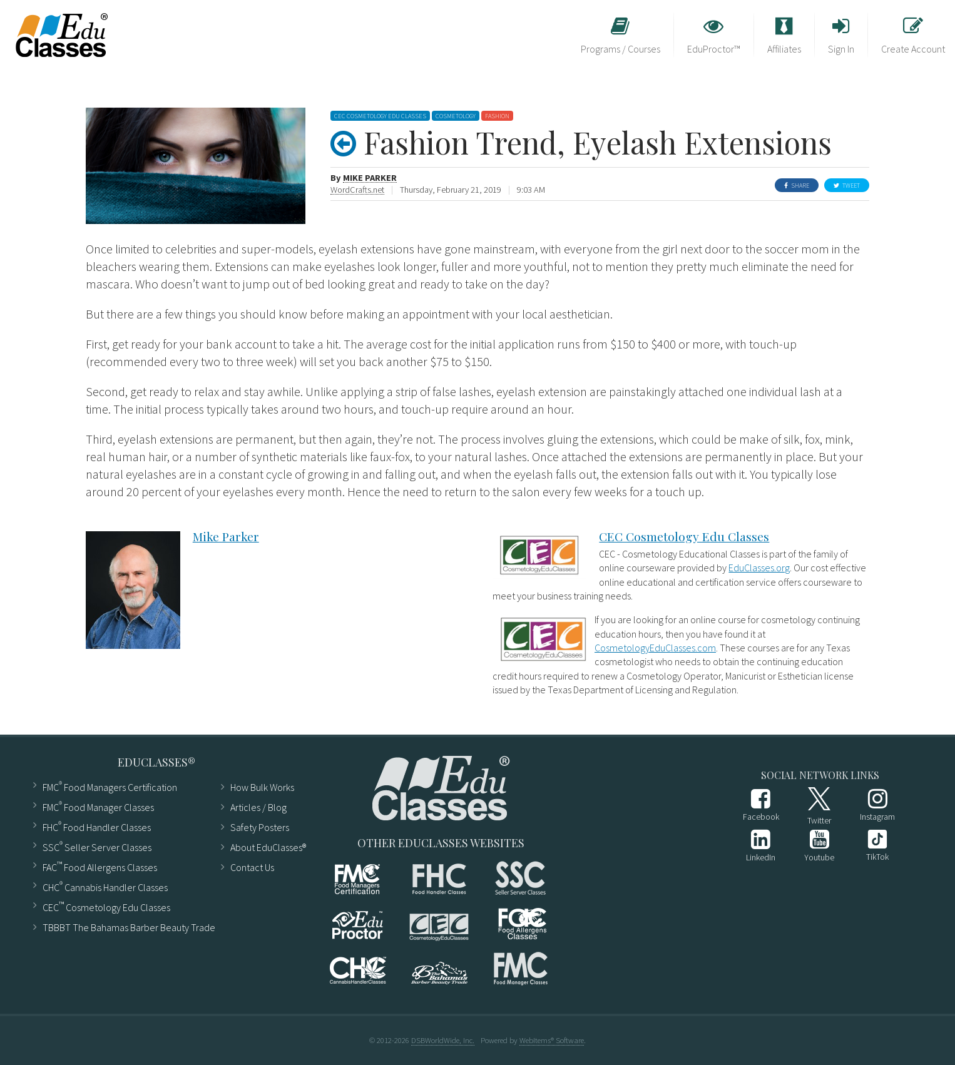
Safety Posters (259, 827)
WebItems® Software (551, 1040)
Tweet (847, 185)
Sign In (841, 35)
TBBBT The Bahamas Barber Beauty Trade (124, 927)
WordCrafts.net (357, 190)
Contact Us (252, 867)
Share (796, 185)
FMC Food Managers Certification (110, 786)
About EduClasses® (262, 847)
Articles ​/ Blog (258, 807)
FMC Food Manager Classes (98, 806)
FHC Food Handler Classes (97, 826)
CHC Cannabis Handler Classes (105, 886)
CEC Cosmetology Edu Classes (684, 536)
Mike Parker (370, 178)
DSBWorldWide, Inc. (442, 1040)
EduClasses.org (759, 567)
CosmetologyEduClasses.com (655, 647)
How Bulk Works (262, 787)
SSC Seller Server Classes (97, 846)
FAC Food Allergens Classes (100, 866)
